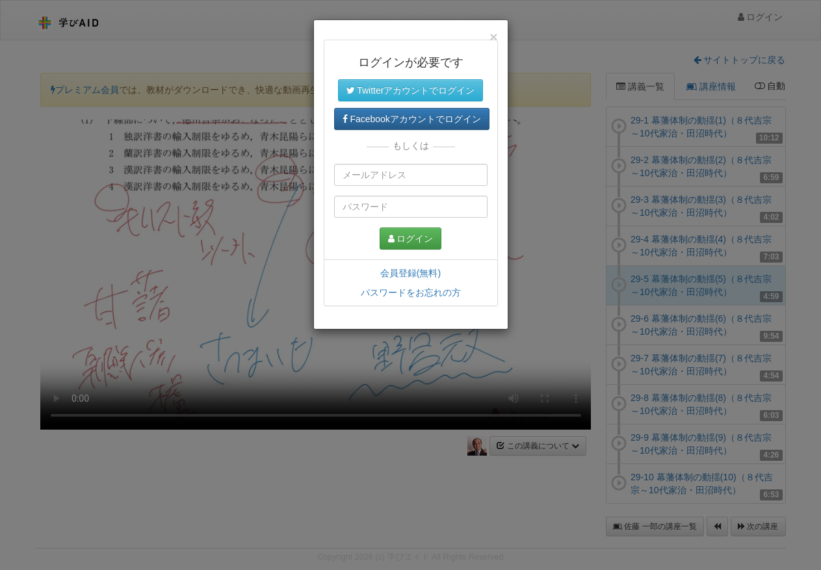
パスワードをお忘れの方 (411, 292)
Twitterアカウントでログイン (410, 90)
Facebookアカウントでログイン (412, 119)
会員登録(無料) (410, 273)
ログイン (411, 238)
